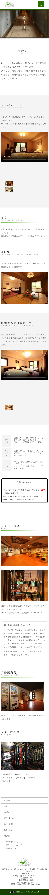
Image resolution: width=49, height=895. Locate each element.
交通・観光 (8, 830)
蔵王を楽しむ (9, 818)
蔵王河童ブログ (11, 848)
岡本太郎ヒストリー (13, 842)
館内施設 (7, 812)
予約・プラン (9, 824)
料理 (5, 806)
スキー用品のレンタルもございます (16, 778)
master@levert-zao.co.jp (24, 882)
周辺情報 (7, 836)
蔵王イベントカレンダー (14, 845)
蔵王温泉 (7, 800)
